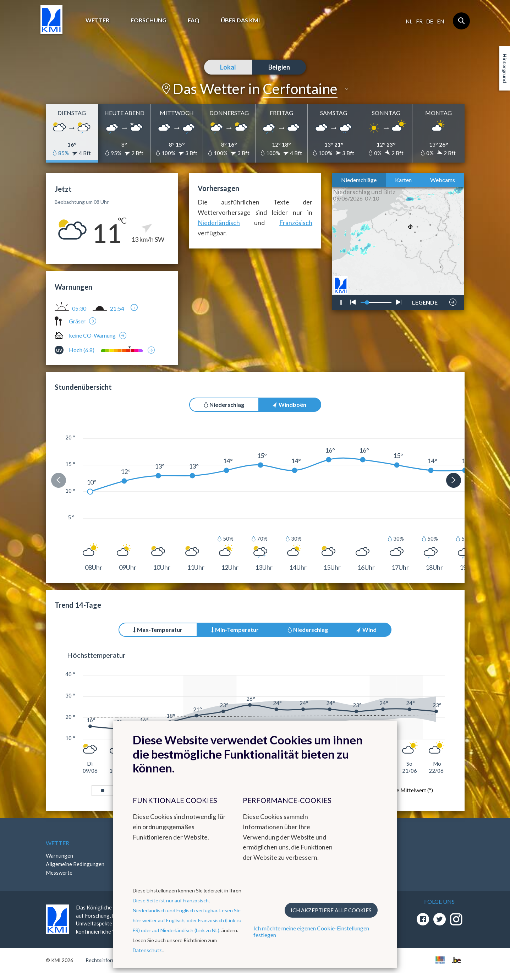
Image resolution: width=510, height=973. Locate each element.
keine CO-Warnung (92, 335)
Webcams (442, 179)
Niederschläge (359, 179)
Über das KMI (240, 20)
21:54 (117, 308)
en (440, 21)
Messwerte (59, 872)
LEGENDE (425, 300)
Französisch (295, 222)
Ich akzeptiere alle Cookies (331, 910)
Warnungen (59, 855)
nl (409, 21)
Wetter (97, 20)
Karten (403, 179)
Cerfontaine (300, 88)
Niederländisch (219, 222)
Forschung (148, 20)
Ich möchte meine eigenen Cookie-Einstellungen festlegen (311, 931)
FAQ (193, 20)
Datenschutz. (148, 950)
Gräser (77, 321)
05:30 (79, 308)
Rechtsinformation (106, 960)
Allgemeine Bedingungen (75, 864)
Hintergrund (505, 68)
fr (419, 21)
